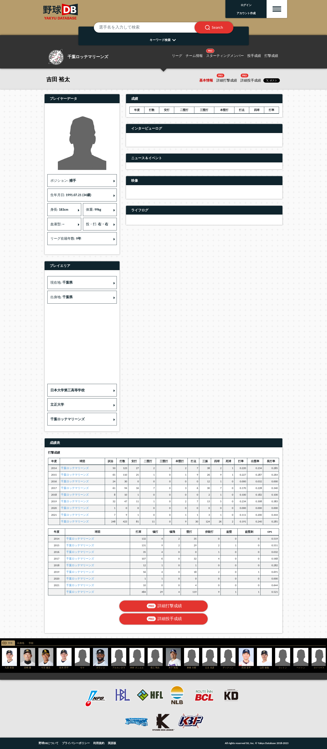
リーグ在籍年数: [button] (65, 238)
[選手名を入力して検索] (149, 27)
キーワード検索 (164, 40)
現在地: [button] (61, 282)
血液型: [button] (57, 224)
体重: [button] (93, 209)
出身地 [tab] (20, 643)
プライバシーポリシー (76, 743)
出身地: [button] (61, 297)
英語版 (112, 743)
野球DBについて (48, 743)
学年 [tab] (10, 643)
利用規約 (98, 743)
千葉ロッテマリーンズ (75, 468)
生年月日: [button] (70, 195)
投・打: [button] (97, 224)
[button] (82, 390)
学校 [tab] (31, 643)
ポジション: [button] (63, 181)
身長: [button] (59, 209)
